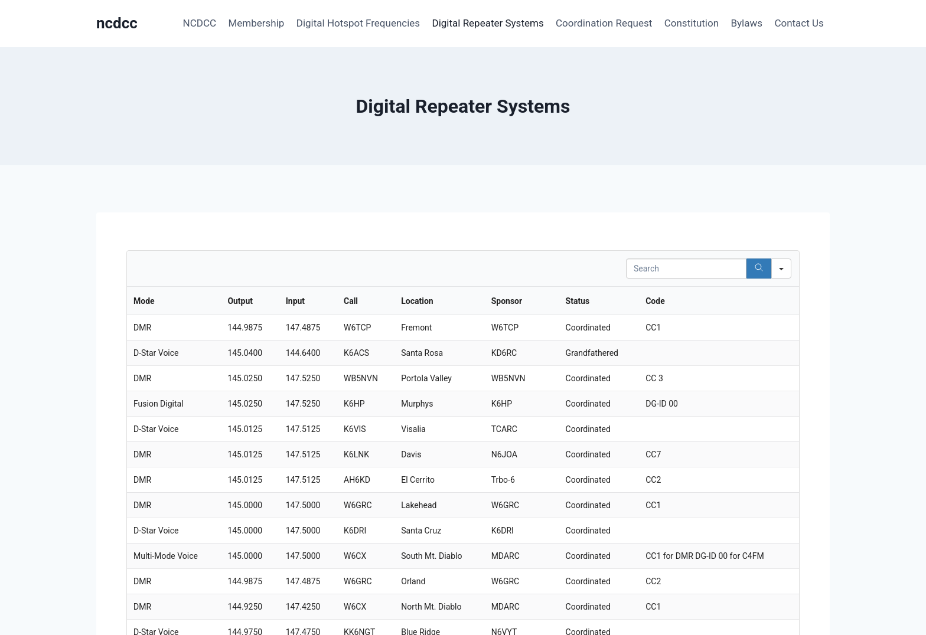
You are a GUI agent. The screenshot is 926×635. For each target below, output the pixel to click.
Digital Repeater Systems (488, 23)
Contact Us (798, 23)
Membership (256, 23)
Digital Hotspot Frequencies (358, 23)
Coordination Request (604, 23)
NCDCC (199, 23)
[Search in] (781, 268)
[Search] (758, 268)
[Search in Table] (686, 268)
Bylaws (746, 23)
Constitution (691, 23)
